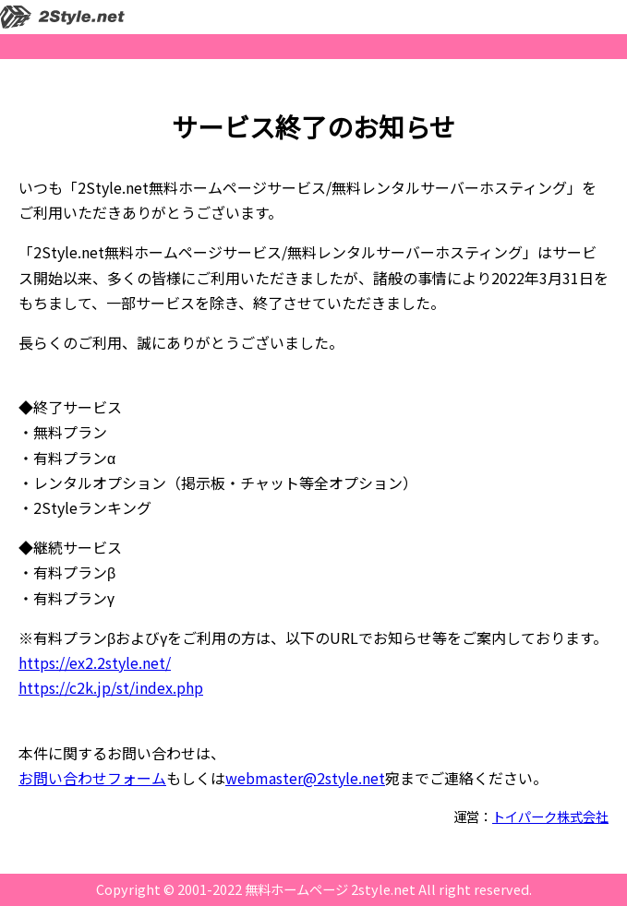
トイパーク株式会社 (550, 816)
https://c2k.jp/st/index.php (110, 687)
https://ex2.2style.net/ (94, 662)
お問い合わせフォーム (92, 778)
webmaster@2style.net (305, 778)
